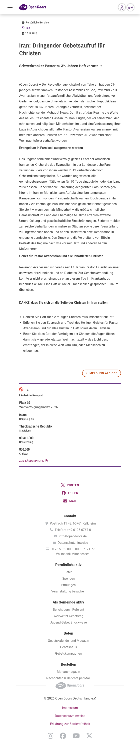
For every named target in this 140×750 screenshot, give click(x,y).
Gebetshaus (68, 647)
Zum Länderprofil (31, 461)
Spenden (68, 578)
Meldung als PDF (103, 373)
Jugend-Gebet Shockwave (68, 622)
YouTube (76, 736)
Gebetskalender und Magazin (68, 641)
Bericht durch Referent (68, 610)
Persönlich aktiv (68, 565)
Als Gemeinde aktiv (68, 602)
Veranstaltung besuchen (68, 591)
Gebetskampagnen (68, 653)
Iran (28, 28)
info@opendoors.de (73, 536)
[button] (70, 485)
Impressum (70, 708)
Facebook (62, 736)
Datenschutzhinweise (73, 543)
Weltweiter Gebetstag (68, 616)
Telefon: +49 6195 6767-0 (73, 530)
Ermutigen (68, 585)
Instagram (50, 736)
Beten (68, 572)
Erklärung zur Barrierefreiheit (70, 724)
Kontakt (70, 516)
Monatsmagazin (68, 672)
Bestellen (68, 664)
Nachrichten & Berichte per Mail (68, 678)
